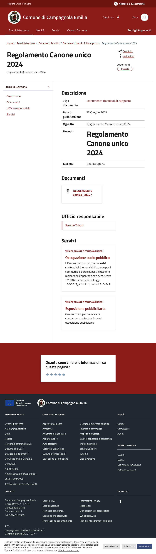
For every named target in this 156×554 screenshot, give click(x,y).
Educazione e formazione (55, 459)
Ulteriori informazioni (68, 550)
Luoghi (120, 454)
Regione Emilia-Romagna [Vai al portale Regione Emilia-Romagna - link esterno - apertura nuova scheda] (19, 3)
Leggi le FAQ (48, 501)
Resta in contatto (126, 469)
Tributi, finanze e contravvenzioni (84, 251)
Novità (40, 30)
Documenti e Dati (14, 449)
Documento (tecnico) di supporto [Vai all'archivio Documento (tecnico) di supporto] (109, 101)
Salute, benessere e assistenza (96, 439)
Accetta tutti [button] (144, 546)
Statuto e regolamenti (16, 454)
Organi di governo (14, 424)
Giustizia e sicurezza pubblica (94, 424)
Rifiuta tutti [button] (129, 546)
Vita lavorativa (87, 459)
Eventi (120, 459)
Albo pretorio (11, 468)
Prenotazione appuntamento (57, 521)
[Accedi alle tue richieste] (129, 3)
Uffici (7, 434)
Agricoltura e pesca (52, 424)
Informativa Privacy (90, 501)
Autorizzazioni (49, 444)
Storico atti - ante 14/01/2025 (21, 483)
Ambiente (47, 429)
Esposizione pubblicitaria (85, 308)
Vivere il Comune (77, 30)
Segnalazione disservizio (54, 516)
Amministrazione (19, 30)
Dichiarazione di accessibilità (94, 511)
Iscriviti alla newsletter (129, 464)
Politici (8, 439)
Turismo (84, 454)
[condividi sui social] (125, 51)
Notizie (121, 424)
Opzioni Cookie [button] (111, 546)
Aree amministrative (15, 429)
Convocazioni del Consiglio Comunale (18, 461)
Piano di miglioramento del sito (96, 521)
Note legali (85, 506)
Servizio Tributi (74, 225)
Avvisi (120, 434)
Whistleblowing (88, 516)
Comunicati (123, 429)
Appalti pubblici (50, 439)
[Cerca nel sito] (144, 17)
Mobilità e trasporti (89, 434)
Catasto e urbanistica (53, 449)
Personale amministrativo (18, 444)
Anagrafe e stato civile (54, 434)
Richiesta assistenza (53, 511)
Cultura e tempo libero (53, 454)
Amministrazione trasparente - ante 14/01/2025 (21, 476)
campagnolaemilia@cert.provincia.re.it (24, 530)
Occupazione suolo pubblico (87, 257)
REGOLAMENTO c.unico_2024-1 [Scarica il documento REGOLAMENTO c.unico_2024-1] (83, 193)
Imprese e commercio (91, 429)
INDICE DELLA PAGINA (28, 87)
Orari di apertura (50, 506)
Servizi (55, 30)
